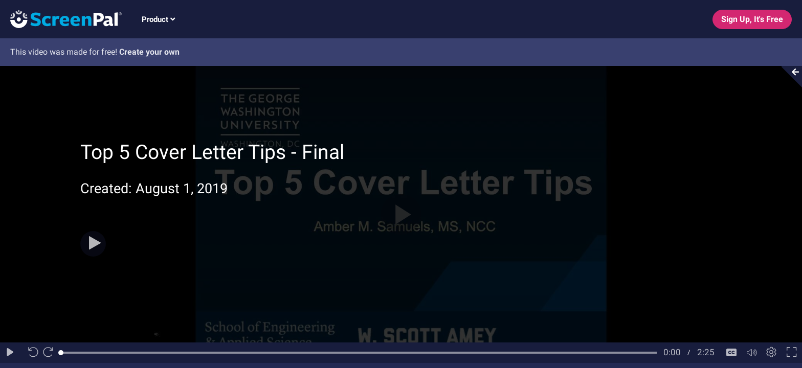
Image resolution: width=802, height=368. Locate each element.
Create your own (149, 52)
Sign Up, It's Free (752, 19)
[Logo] (61, 19)
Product (158, 19)
